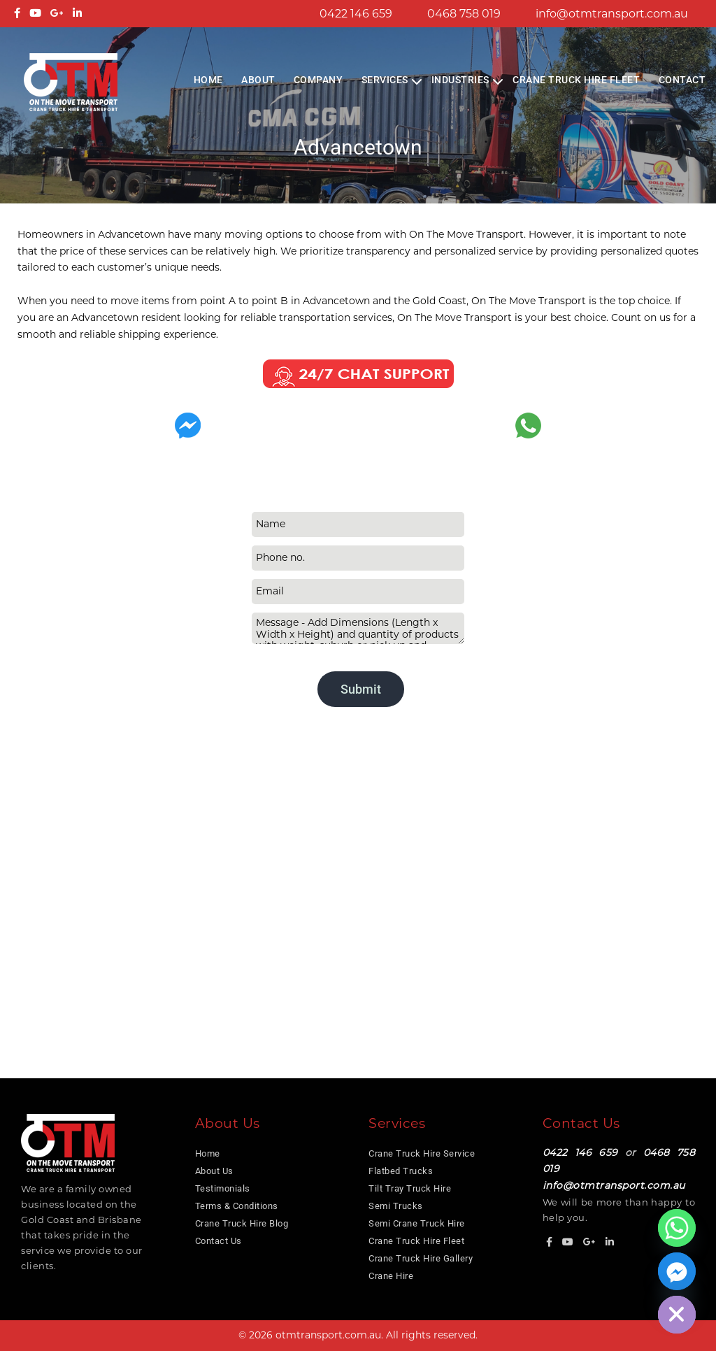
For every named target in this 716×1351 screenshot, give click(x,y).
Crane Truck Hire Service (421, 1153)
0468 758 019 (464, 13)
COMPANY (318, 79)
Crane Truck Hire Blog (242, 1223)
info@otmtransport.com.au (612, 13)
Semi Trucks (395, 1206)
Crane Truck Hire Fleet (576, 79)
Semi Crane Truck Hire (416, 1223)
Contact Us (218, 1241)
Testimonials (222, 1188)
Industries (460, 79)
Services (384, 79)
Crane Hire (390, 1276)
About (258, 79)
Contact (682, 79)
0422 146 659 (356, 13)
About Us (214, 1171)
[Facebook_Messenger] (677, 1271)
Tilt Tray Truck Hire (409, 1188)
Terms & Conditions (236, 1206)
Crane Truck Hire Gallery (420, 1258)
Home (208, 79)
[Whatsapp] (677, 1228)
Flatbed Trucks (400, 1171)
